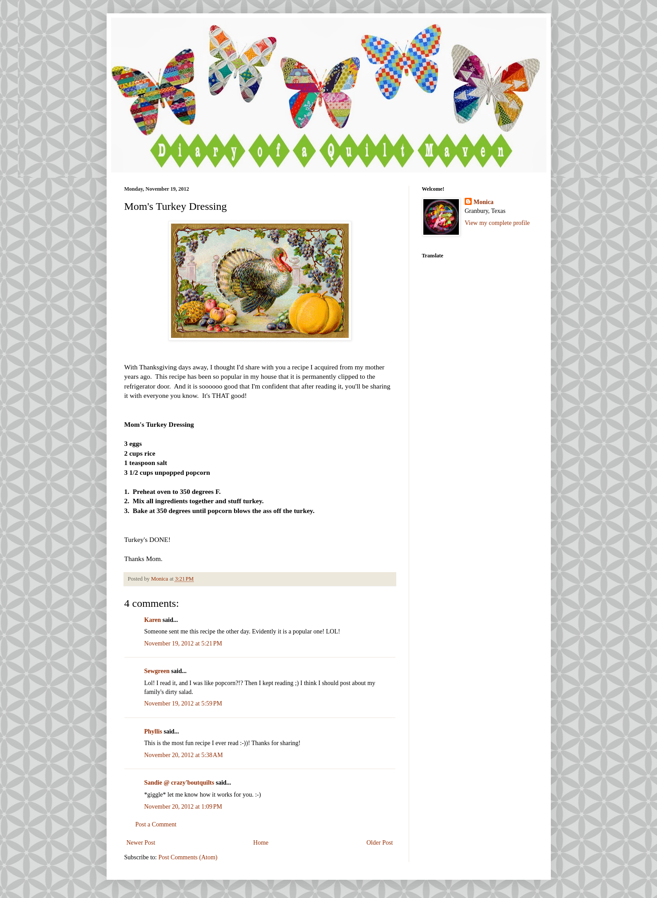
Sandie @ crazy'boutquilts (179, 782)
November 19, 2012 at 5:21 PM (183, 643)
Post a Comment (156, 824)
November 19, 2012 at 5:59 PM (183, 703)
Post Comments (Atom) (188, 857)
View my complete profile (497, 223)
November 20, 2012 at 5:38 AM (183, 755)
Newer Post (141, 842)
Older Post (379, 842)
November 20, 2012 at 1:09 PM (183, 806)
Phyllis (153, 731)
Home (260, 842)
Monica (484, 202)
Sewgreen (157, 671)
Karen (152, 620)
